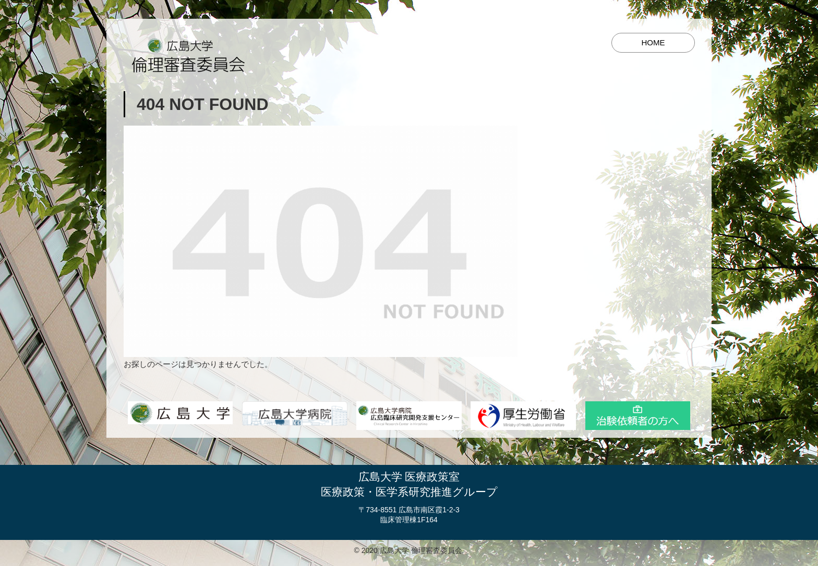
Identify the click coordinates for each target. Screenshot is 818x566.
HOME (653, 42)
